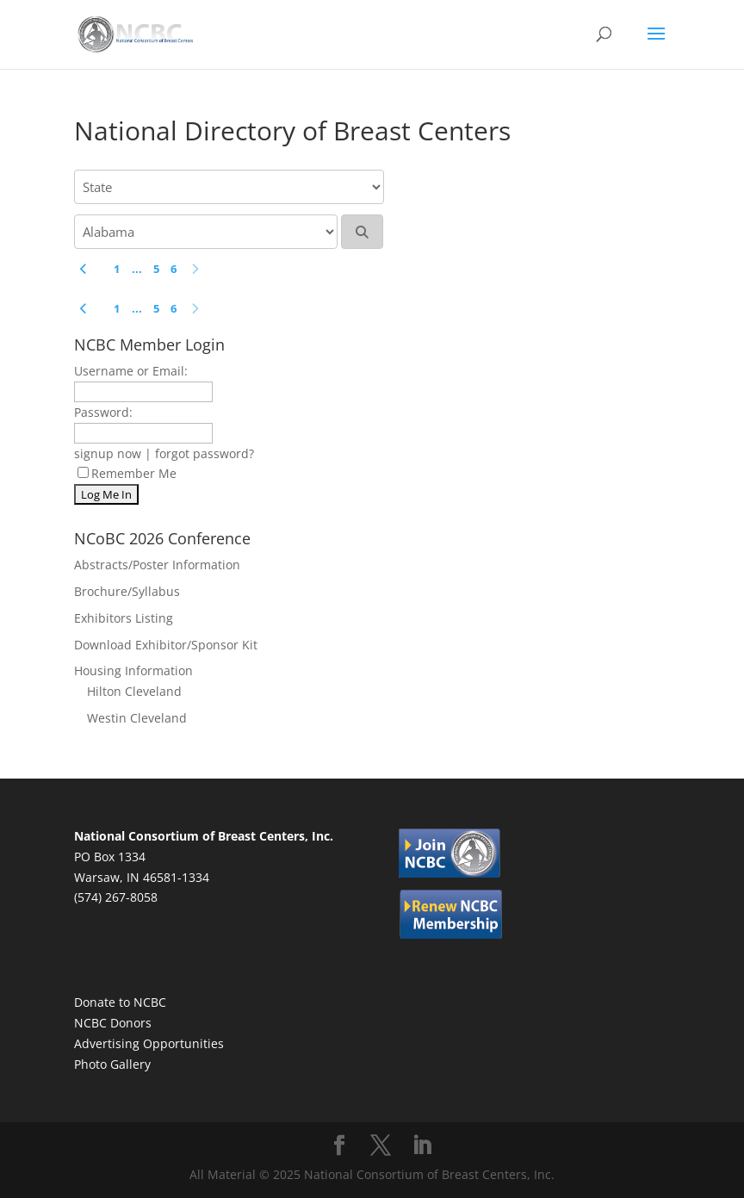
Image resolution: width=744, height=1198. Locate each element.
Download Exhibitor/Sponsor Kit (165, 644)
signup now (107, 453)
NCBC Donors (113, 1023)
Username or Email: (131, 371)
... (137, 268)
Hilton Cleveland (134, 691)
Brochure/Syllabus (127, 591)
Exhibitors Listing (123, 618)
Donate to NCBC (120, 1002)
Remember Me (127, 473)
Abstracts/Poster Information (157, 564)
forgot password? (204, 453)
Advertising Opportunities (149, 1043)
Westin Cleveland (137, 718)
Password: (103, 412)
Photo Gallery (112, 1064)
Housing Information (133, 670)
